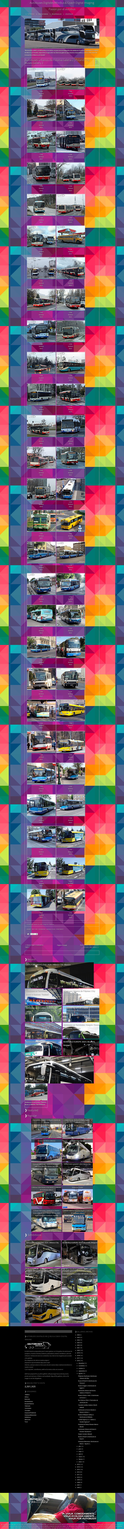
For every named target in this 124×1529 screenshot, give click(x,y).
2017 (78, 1358)
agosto (81, 1373)
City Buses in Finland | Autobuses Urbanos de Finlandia (46, 1121)
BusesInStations (29, 1403)
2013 (78, 1469)
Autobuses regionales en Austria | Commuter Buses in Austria (40, 1027)
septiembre (82, 1371)
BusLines (27, 1399)
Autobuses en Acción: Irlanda (75, 1008)
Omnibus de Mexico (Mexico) (46, 1141)
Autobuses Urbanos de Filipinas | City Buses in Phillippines (79, 993)
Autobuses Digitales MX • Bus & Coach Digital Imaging (62, 3)
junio (80, 1449)
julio (80, 1446)
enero (80, 1462)
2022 (78, 1345)
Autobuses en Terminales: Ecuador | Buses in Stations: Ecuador (41, 1043)
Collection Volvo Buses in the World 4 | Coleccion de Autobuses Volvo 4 (77, 1212)
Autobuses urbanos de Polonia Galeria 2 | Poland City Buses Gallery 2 (57, 61)
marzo (80, 1456)
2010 (78, 1477)
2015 (78, 1464)
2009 (78, 1479)
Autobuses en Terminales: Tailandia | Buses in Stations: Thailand (41, 993)
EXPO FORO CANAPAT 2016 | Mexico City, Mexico (77, 1165)
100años (27, 1394)
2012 (78, 1472)
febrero (81, 1459)
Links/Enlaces (69, 14)
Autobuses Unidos (77, 1187)
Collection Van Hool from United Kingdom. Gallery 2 (77, 1121)
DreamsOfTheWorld (30, 1413)
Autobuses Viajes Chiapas (77, 1141)
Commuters (28, 1408)
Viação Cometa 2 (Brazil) (85, 1434)
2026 (78, 1335)
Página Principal (62, 945)
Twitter (34, 929)
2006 (78, 1487)
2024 (78, 1340)
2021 (78, 1348)
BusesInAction (29, 1401)
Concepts (27, 1410)
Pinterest (60, 929)
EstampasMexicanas (30, 1415)
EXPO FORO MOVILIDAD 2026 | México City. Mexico (48, 965)
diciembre (81, 1363)
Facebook (42, 929)
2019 (78, 1353)
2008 (78, 1482)
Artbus (26, 1397)
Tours (26, 1422)
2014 (78, 1467)
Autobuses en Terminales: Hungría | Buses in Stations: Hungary (81, 1027)
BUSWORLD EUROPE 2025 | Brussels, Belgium (79, 1043)
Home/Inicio (31, 14)
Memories (27, 1419)
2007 (78, 1485)
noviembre (82, 1365)
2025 (78, 1337)
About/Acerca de (56, 14)
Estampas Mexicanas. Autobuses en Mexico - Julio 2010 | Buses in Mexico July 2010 (46, 1165)
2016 (78, 1360)
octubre (81, 1368)
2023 (78, 1342)
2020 (78, 1350)
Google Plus (51, 929)
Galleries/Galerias (43, 14)
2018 (78, 1355)
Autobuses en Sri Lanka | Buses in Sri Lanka (41, 1010)
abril (80, 1454)
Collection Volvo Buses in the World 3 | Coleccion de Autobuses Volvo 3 (46, 1189)
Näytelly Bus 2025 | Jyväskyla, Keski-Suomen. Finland (48, 1059)
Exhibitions (28, 1417)
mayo (80, 1451)
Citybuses (51, 924)
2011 (78, 1474)
